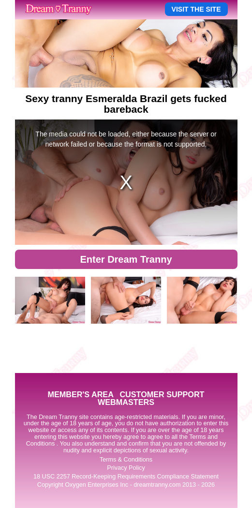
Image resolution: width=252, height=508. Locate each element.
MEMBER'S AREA (80, 394)
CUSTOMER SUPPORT (161, 394)
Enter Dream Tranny (126, 259)
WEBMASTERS (126, 402)
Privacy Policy (126, 467)
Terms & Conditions (126, 459)
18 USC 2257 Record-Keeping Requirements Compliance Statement (126, 476)
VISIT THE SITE (196, 9)
